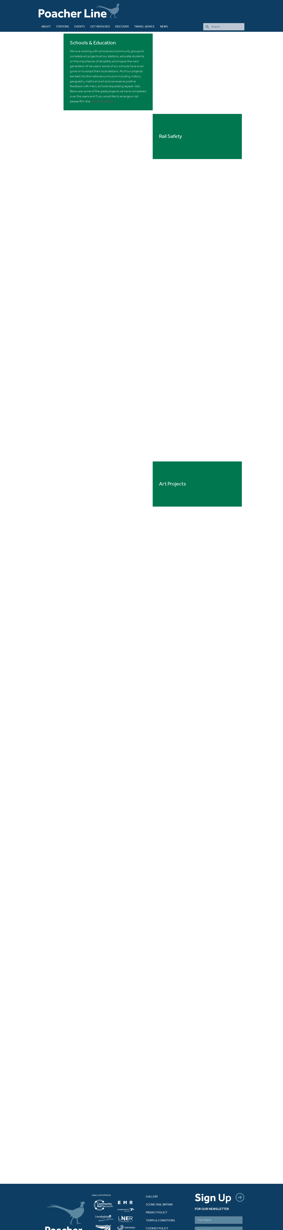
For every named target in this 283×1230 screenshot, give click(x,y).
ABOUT (46, 26)
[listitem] (105, 1168)
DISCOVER (122, 26)
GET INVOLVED (100, 26)
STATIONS (62, 26)
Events (79, 26)
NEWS (164, 26)
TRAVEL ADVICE (144, 26)
